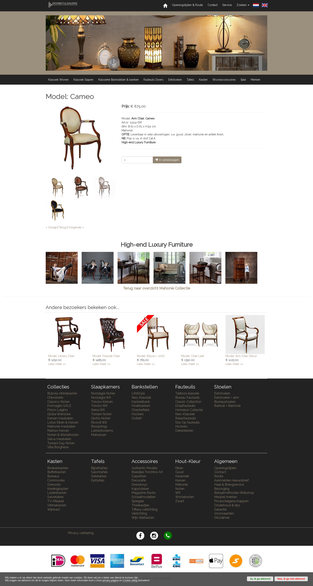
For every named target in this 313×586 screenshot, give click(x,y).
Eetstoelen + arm (226, 397)
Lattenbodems (102, 430)
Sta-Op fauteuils (187, 422)
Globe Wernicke (58, 414)
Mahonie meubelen (61, 426)
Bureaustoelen (225, 402)
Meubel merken (225, 497)
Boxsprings (99, 426)
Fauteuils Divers (153, 79)
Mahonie (181, 484)
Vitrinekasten (56, 505)
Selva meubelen (59, 439)
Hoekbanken (141, 406)
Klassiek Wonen (58, 79)
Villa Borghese (57, 447)
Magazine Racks (144, 493)
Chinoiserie (55, 397)
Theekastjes (140, 505)
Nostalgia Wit (101, 397)
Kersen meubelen (60, 418)
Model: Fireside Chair (106, 356)
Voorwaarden (224, 513)
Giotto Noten (100, 418)
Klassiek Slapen (83, 79)
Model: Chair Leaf (192, 356)
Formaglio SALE (59, 406)
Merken (255, 79)
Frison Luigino (57, 410)
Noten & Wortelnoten (63, 435)
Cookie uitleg (130, 580)
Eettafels (97, 480)
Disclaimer (222, 517)
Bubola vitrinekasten (62, 393)
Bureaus (53, 476)
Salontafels (99, 472)
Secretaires (55, 497)
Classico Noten (58, 402)
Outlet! (137, 418)
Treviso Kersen (102, 402)
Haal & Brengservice (229, 484)
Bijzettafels (99, 468)
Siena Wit (98, 410)
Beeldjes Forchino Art (147, 472)
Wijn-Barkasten (143, 517)
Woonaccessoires (224, 79)
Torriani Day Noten (61, 443)
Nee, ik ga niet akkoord (291, 578)
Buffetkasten (56, 472)
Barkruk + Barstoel (227, 406)
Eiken (179, 468)
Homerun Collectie (189, 410)
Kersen (180, 480)
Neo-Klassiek (141, 397)
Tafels (190, 79)
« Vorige (51, 227)
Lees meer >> (57, 364)
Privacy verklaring (81, 533)
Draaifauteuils (185, 406)
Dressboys (139, 484)
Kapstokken (140, 489)
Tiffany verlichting (144, 509)
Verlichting (139, 513)
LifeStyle (138, 393)
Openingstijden (225, 468)
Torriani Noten (101, 414)
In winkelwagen (167, 159)
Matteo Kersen (58, 430)
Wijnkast (53, 509)
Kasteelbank (141, 402)
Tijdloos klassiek (187, 393)
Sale (243, 79)
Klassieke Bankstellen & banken (118, 79)
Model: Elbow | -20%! (150, 356)
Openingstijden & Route (187, 5)
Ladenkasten (56, 493)
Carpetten (139, 476)
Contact (213, 5)
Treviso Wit (99, 406)
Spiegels (138, 501)
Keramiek (182, 476)
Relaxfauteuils (185, 418)
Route (218, 476)
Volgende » (76, 227)
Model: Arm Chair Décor (241, 356)
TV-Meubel (55, 501)
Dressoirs (54, 484)
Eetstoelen (175, 79)
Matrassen (98, 435)
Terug (62, 227)
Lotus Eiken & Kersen (62, 422)
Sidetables (99, 476)
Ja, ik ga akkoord (260, 578)
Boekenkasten (57, 468)
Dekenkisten (184, 430)
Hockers (138, 414)
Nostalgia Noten (103, 393)
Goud (179, 472)
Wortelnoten (184, 497)
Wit (177, 493)
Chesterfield (140, 410)
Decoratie (139, 480)
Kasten (203, 79)
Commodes (56, 480)
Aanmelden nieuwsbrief (231, 480)
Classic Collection (188, 402)
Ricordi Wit (99, 422)
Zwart (179, 501)
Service (227, 5)
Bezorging (221, 489)
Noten (179, 489)
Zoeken (243, 5)
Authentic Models (144, 468)
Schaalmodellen (144, 497)
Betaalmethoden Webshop (234, 493)
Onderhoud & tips (227, 505)
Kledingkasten (57, 489)
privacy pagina (110, 580)
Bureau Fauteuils (187, 397)
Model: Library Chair (61, 356)
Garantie (220, 509)
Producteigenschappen (231, 501)
